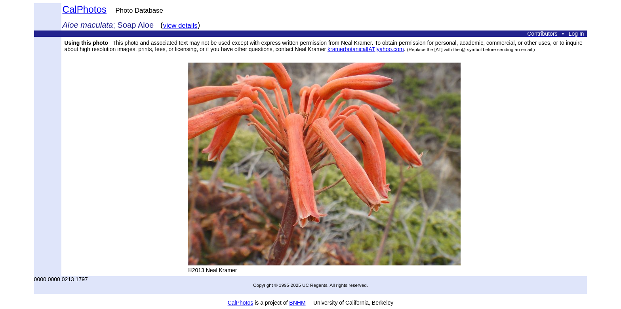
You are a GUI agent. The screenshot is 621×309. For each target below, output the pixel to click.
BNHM (297, 302)
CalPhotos (84, 9)
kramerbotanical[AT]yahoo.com (366, 49)
